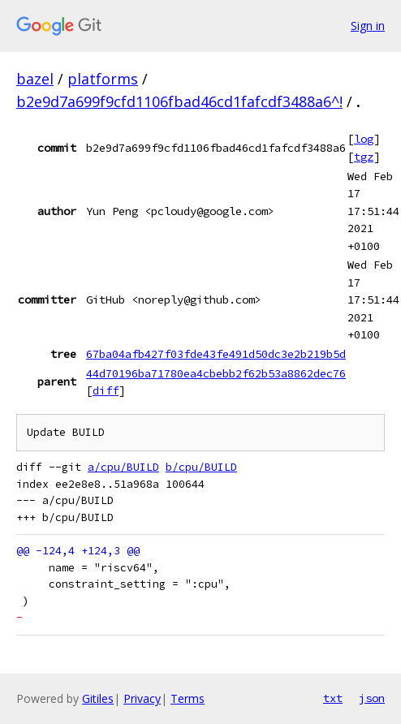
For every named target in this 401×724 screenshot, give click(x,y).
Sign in (368, 25)
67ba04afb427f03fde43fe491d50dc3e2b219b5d (216, 354)
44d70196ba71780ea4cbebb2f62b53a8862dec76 (216, 373)
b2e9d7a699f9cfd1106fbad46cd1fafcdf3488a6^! (179, 101)
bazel (35, 78)
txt (333, 698)
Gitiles (98, 698)
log (363, 138)
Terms (187, 698)
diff (106, 390)
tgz (363, 156)
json (372, 698)
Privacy (142, 698)
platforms (102, 78)
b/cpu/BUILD (201, 467)
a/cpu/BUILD (123, 467)
